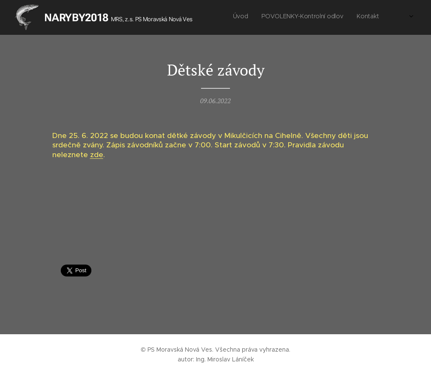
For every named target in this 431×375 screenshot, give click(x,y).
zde (96, 154)
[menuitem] (319, 17)
